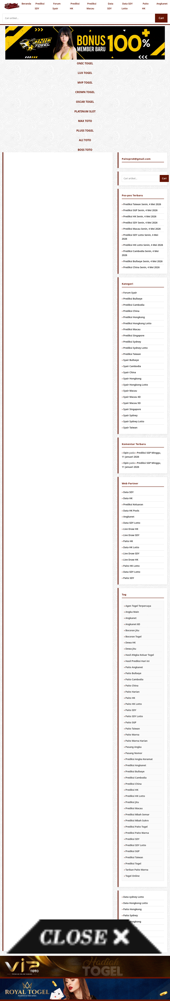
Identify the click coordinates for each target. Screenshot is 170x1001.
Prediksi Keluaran (133, 504)
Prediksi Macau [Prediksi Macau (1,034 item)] (134, 808)
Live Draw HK (130, 529)
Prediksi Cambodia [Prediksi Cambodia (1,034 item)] (136, 777)
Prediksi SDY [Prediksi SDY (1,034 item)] (132, 839)
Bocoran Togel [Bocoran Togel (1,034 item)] (133, 636)
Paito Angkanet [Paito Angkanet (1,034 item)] (134, 667)
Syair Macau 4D (132, 396)
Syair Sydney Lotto (133, 421)
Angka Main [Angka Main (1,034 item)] (132, 611)
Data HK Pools (131, 510)
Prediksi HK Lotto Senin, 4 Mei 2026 (143, 244)
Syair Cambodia (132, 366)
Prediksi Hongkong (134, 317)
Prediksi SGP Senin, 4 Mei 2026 (140, 210)
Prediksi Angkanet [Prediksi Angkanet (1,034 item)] (135, 765)
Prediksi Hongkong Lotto (137, 323)
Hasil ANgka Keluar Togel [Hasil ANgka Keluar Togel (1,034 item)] (139, 654)
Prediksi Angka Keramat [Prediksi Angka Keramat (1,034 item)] (139, 759)
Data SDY (110, 6)
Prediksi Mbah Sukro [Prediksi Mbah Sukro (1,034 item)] (137, 820)
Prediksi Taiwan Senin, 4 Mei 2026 (142, 204)
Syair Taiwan (130, 427)
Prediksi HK (74, 6)
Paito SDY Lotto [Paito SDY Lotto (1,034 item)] (134, 716)
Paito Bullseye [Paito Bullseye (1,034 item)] (133, 673)
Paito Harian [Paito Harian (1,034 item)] (132, 691)
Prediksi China (131, 311)
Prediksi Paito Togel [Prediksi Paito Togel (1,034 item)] (136, 826)
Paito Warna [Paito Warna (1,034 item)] (132, 734)
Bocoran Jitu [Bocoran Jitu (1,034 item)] (132, 630)
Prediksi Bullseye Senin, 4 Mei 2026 (143, 261)
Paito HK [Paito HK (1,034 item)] (130, 697)
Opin (126, 452)
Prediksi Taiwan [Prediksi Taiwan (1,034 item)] (134, 857)
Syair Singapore (132, 409)
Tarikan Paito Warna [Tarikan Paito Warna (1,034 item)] (136, 869)
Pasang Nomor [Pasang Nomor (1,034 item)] (133, 753)
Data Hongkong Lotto (135, 903)
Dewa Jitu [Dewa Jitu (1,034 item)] (130, 648)
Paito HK (145, 6)
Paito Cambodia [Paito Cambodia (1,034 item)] (134, 679)
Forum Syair (57, 6)
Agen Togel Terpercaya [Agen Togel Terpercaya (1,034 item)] (138, 605)
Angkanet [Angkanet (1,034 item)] (130, 618)
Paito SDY (128, 578)
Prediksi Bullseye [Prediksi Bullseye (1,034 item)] (135, 771)
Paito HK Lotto (131, 565)
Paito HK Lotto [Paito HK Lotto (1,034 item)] (133, 703)
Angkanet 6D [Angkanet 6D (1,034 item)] (132, 624)
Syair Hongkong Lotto (135, 384)
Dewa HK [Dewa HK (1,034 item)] (130, 642)
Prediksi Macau (91, 6)
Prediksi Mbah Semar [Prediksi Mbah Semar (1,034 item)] (137, 814)
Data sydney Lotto (133, 896)
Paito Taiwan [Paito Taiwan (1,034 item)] (132, 728)
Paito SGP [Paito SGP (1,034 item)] (130, 722)
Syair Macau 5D (132, 403)
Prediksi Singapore (133, 335)
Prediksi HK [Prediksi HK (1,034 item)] (131, 789)
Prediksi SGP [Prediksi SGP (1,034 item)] (132, 851)
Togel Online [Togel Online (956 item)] (132, 875)
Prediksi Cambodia (133, 304)
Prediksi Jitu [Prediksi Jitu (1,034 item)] (132, 802)
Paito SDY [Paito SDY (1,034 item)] (130, 710)
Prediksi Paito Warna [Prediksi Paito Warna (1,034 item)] (137, 832)
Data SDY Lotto (127, 6)
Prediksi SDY (39, 6)
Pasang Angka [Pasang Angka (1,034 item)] (133, 746)
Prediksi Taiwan (132, 354)
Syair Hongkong (132, 378)
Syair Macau (130, 390)
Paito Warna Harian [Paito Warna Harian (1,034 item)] (136, 740)
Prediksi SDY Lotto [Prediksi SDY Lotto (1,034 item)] (135, 845)
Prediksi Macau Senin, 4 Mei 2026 (142, 228)
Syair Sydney (130, 415)
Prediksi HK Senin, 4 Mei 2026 (139, 216)
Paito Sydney (130, 915)
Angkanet (162, 3)
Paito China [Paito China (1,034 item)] (131, 685)
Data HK (128, 498)
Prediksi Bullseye (132, 298)
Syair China (129, 372)
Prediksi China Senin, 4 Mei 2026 (141, 267)
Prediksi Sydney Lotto (135, 347)
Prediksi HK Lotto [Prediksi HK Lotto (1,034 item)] (135, 796)
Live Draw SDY (131, 535)
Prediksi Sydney (132, 341)
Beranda (26, 3)
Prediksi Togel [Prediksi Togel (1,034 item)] (133, 863)
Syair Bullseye (131, 360)
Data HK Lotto (131, 547)
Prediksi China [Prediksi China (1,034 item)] (133, 783)
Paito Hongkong (132, 909)
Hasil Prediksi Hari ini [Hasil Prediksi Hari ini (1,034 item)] (137, 661)
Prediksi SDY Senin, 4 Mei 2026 (140, 222)
